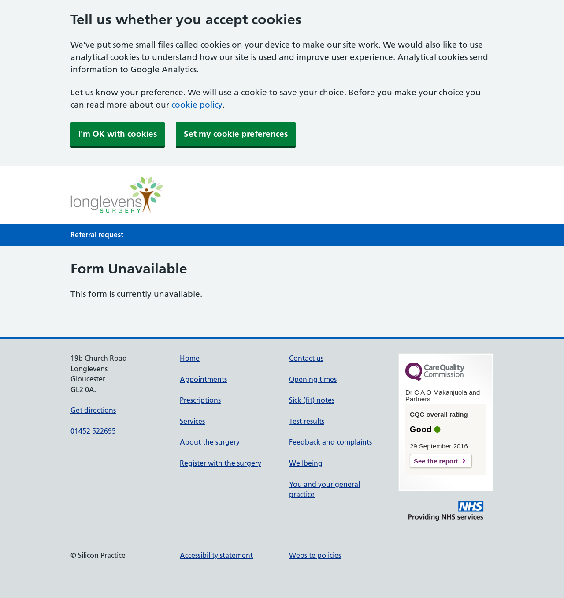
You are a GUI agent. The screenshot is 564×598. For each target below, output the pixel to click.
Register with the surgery (220, 463)
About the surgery (210, 441)
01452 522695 (93, 430)
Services (192, 421)
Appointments (203, 379)
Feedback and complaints (330, 441)
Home (190, 358)
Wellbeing (306, 463)
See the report (436, 461)
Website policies (315, 555)
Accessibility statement (216, 555)
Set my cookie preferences (236, 134)
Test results (306, 421)
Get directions (93, 410)
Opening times (313, 379)
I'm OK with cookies (117, 134)
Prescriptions (200, 400)
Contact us (306, 358)
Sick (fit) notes (311, 400)
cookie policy (197, 105)
